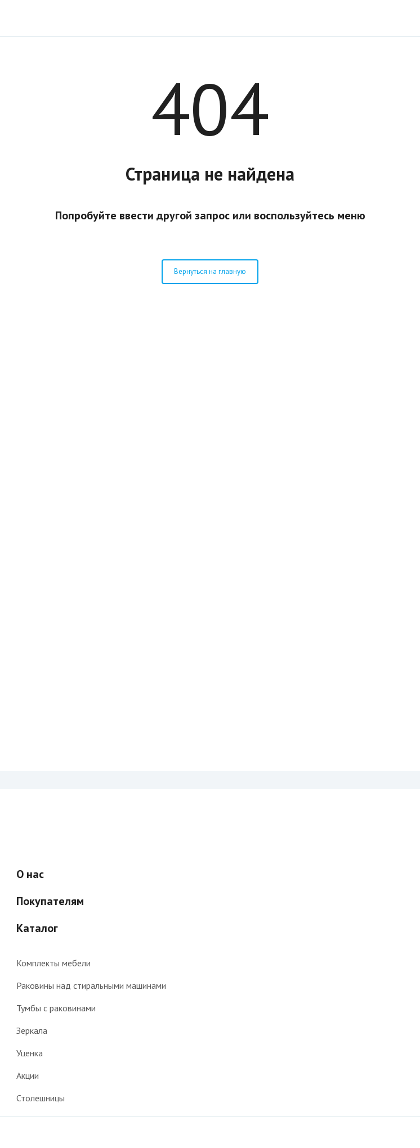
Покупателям (50, 901)
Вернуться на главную (210, 271)
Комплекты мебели (53, 963)
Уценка (29, 1053)
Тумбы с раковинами (56, 1008)
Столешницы (40, 1098)
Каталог (37, 928)
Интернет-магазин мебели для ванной (52, 17)
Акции (27, 1075)
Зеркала (31, 1030)
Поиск (397, 18)
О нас (30, 874)
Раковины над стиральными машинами (91, 985)
